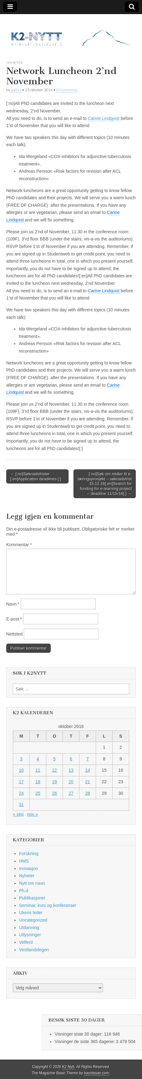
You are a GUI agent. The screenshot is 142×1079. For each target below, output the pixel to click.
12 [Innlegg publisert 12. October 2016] (54, 770)
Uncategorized (33, 920)
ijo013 (16, 89)
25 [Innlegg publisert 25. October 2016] (37, 793)
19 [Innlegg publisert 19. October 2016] (54, 781)
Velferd (26, 942)
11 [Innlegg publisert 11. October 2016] (37, 770)
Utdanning (29, 927)
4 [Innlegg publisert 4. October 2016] (38, 758)
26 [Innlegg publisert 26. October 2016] (54, 793)
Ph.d (23, 890)
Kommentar (19, 544)
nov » (32, 814)
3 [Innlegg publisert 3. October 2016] (21, 758)
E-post (14, 618)
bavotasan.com (96, 1073)
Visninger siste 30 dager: (79, 1034)
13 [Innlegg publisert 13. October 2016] (71, 770)
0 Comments (67, 89)
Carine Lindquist (104, 118)
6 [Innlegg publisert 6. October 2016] (71, 758)
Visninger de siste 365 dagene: (85, 1041)
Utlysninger (30, 934)
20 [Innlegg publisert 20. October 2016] (71, 781)
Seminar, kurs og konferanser (47, 905)
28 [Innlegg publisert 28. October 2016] (87, 793)
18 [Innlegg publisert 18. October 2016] (37, 781)
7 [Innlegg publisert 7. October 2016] (87, 758)
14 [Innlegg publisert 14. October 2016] (87, 770)
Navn (12, 603)
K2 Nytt (68, 1067)
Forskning (28, 853)
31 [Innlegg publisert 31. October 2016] (21, 804)
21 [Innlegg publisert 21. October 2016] (87, 781)
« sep (18, 814)
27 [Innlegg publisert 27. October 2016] (71, 793)
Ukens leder (31, 912)
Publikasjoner (32, 897)
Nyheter (14, 63)
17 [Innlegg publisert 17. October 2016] (21, 781)
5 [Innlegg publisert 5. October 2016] (54, 758)
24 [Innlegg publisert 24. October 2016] (21, 793)
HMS (24, 861)
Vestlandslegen (34, 949)
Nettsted (14, 633)
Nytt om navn (32, 883)
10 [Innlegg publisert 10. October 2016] (21, 770)
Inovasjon (28, 868)
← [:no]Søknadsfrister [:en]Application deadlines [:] (35, 476)
